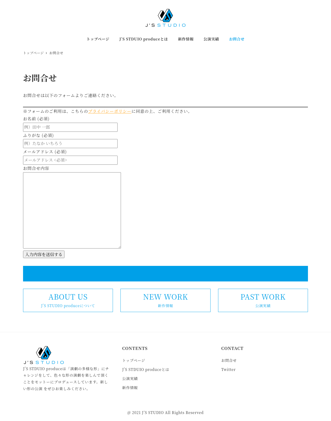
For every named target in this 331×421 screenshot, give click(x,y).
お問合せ (229, 360)
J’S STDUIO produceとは (145, 369)
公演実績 (130, 378)
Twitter (228, 369)
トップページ (133, 360)
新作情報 (130, 387)
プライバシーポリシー (109, 111)
